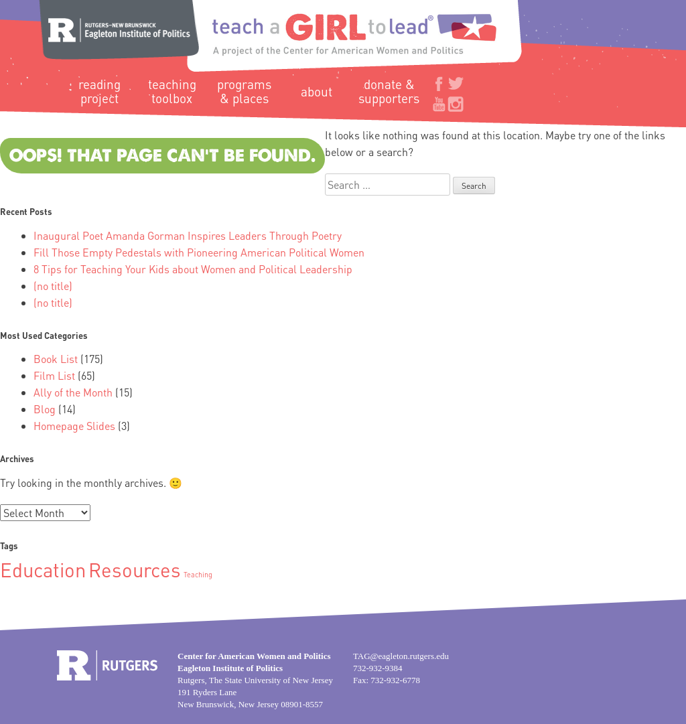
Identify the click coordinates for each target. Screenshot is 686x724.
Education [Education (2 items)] (43, 569)
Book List (55, 359)
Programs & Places (244, 91)
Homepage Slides (74, 426)
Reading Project (99, 91)
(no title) (52, 286)
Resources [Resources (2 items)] (134, 569)
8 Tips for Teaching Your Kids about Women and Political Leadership (192, 269)
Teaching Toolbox (172, 91)
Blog (44, 409)
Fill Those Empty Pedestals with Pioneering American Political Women (198, 252)
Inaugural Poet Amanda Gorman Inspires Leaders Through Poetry (187, 235)
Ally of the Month (73, 392)
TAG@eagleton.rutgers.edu (401, 656)
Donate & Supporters (388, 91)
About (316, 91)
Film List (54, 375)
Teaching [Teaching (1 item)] (198, 574)
